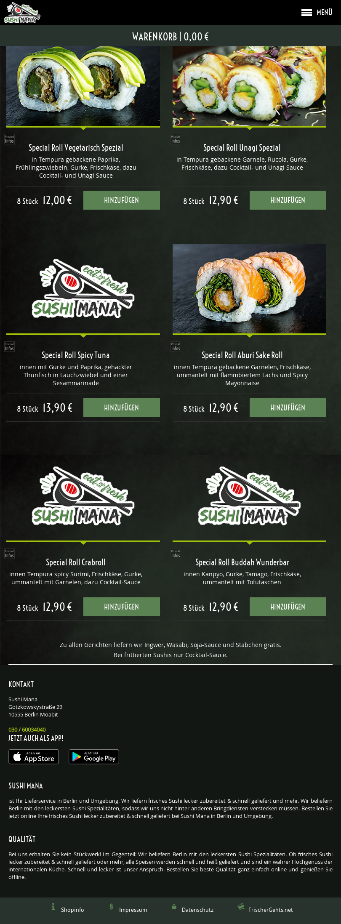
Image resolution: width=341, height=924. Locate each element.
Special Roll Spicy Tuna (76, 355)
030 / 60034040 (26, 729)
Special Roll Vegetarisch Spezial (76, 147)
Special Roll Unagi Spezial (242, 147)
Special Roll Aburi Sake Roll (242, 355)
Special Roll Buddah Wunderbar (242, 562)
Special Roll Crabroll (76, 562)
